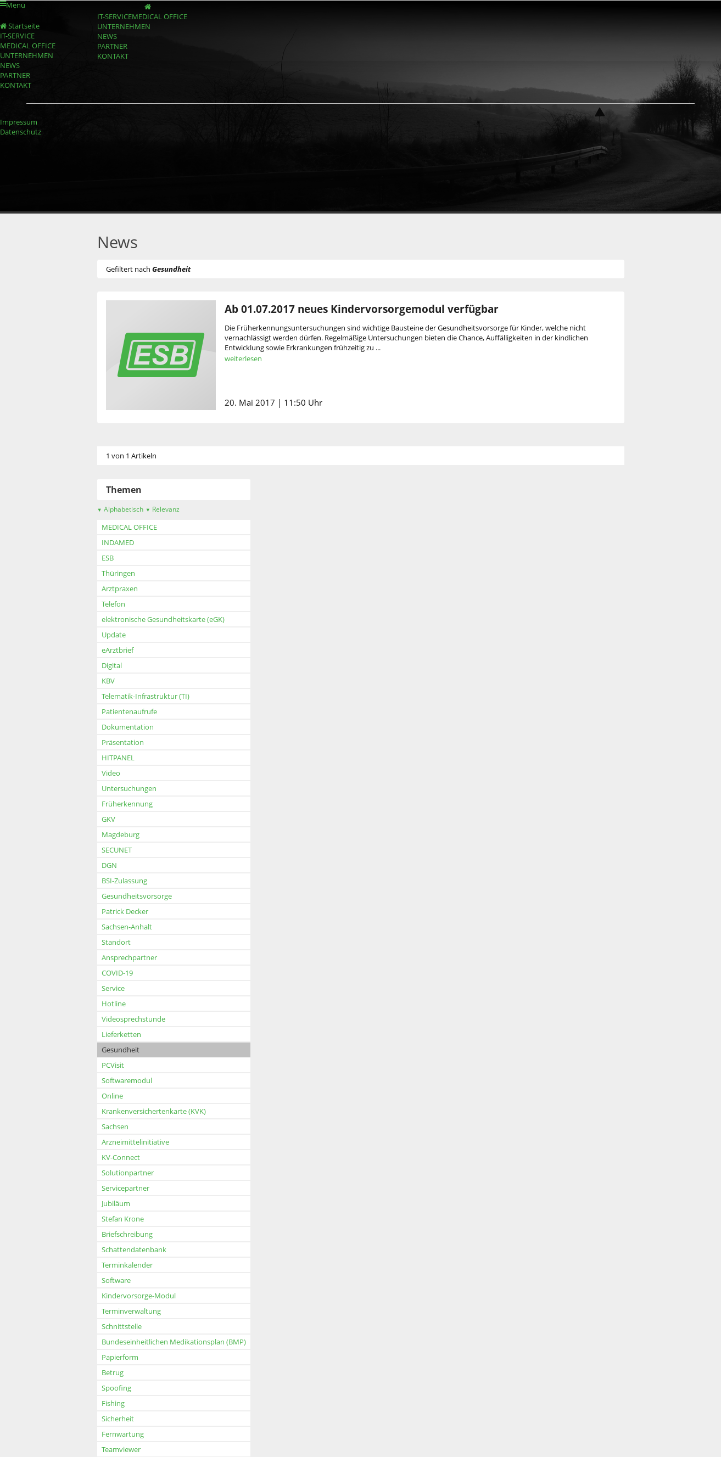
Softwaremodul (110, 1080)
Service (96, 988)
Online (96, 1096)
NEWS (94, 53)
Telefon (97, 604)
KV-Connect (104, 1157)
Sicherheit (101, 1419)
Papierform (103, 1357)
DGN (92, 865)
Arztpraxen (103, 588)
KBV (91, 681)
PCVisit (96, 1065)
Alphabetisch (104, 509)
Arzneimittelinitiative (119, 1142)
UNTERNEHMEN (153, 38)
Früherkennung (110, 804)
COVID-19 (100, 973)
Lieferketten (105, 1034)
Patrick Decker (108, 911)
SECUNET (100, 850)
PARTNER (99, 68)
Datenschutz (20, 132)
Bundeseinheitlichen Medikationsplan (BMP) (157, 1342)
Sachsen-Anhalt (110, 927)
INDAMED (101, 542)
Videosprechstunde (117, 1019)
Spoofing (100, 1388)
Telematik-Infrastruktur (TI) (129, 696)
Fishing (96, 1403)
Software (99, 1280)
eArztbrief (101, 650)
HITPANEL (101, 758)
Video (94, 773)
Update (97, 635)
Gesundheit (104, 1050)
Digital (95, 665)
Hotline (97, 1003)
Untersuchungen (112, 788)
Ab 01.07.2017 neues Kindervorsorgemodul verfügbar (345, 309)
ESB (91, 558)
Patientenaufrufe (113, 711)
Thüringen (102, 573)
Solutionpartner (111, 1173)
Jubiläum (99, 1203)
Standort (99, 942)
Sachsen (98, 1126)
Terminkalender (110, 1265)
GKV (92, 819)
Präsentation (106, 742)
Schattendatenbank (117, 1249)
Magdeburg (104, 834)
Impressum (18, 122)
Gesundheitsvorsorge (120, 896)
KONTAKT (100, 82)
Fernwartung (106, 1434)
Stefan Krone (106, 1219)
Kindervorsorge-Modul (122, 1296)
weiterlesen (226, 358)
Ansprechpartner (113, 957)
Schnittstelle (105, 1326)
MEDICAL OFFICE (154, 24)
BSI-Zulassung (108, 881)
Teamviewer (104, 1449)
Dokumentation (111, 727)
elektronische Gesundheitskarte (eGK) (146, 619)
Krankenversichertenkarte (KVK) (137, 1111)
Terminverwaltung (114, 1311)
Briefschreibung (110, 1234)
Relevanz (146, 509)
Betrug (96, 1372)
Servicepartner (109, 1188)
